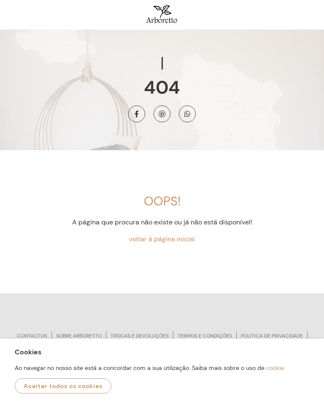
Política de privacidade (272, 335)
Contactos (32, 335)
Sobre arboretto (79, 335)
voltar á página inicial (162, 239)
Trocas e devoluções (140, 335)
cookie (275, 368)
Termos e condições (205, 335)
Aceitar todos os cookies (63, 386)
